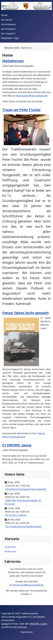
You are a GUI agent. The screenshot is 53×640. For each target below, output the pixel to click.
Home (4, 15)
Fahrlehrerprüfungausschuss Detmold (25, 489)
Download (10, 546)
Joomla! (5, 623)
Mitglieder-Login (10, 38)
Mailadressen (13, 61)
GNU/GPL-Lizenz (38, 623)
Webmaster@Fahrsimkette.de (31, 95)
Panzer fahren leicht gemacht (25, 313)
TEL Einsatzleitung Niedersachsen (23, 526)
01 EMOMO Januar (17, 445)
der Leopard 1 (8, 33)
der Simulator (8, 28)
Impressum (26, 632)
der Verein (6, 19)
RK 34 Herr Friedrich (16, 515)
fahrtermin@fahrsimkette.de (28, 585)
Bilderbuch (10, 551)
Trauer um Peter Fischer (21, 110)
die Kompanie (8, 24)
